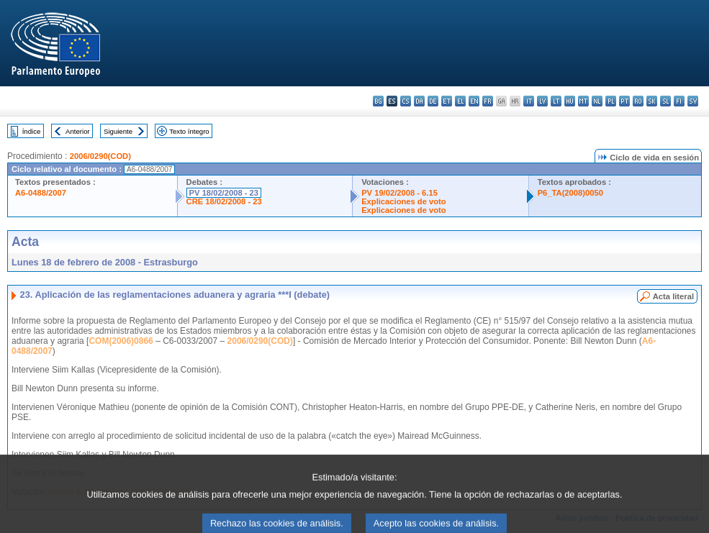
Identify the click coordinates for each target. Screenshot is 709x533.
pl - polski (610, 101)
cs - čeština (405, 101)
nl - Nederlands (597, 101)
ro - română (638, 101)
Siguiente (118, 131)
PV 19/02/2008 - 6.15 (399, 192)
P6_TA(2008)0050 (570, 192)
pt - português (624, 101)
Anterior (78, 131)
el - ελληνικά (460, 101)
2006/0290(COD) (100, 156)
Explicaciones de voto (403, 201)
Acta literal (673, 296)
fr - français (487, 101)
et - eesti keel (446, 101)
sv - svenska (692, 101)
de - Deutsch (433, 101)
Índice (31, 131)
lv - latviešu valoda (542, 101)
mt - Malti (583, 101)
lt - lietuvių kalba (556, 101)
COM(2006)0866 (121, 341)
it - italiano (528, 101)
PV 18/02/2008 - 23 (223, 192)
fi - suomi (679, 101)
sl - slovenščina (665, 101)
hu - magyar (569, 101)
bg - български (378, 101)
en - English (474, 101)
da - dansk (419, 101)
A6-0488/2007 (40, 192)
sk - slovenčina (651, 101)
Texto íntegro (189, 131)
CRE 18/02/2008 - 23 (224, 201)
